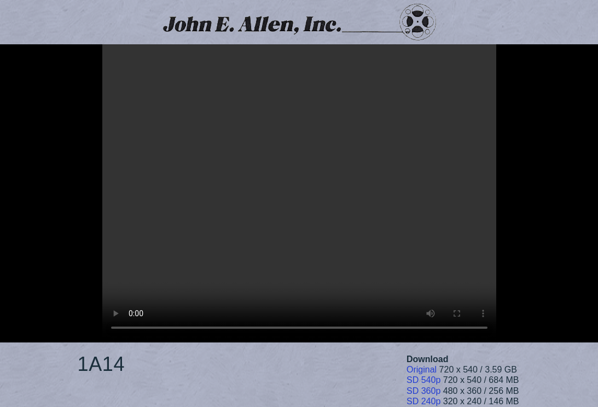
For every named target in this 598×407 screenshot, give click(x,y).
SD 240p (423, 401)
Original (422, 369)
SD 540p (423, 380)
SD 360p (423, 391)
